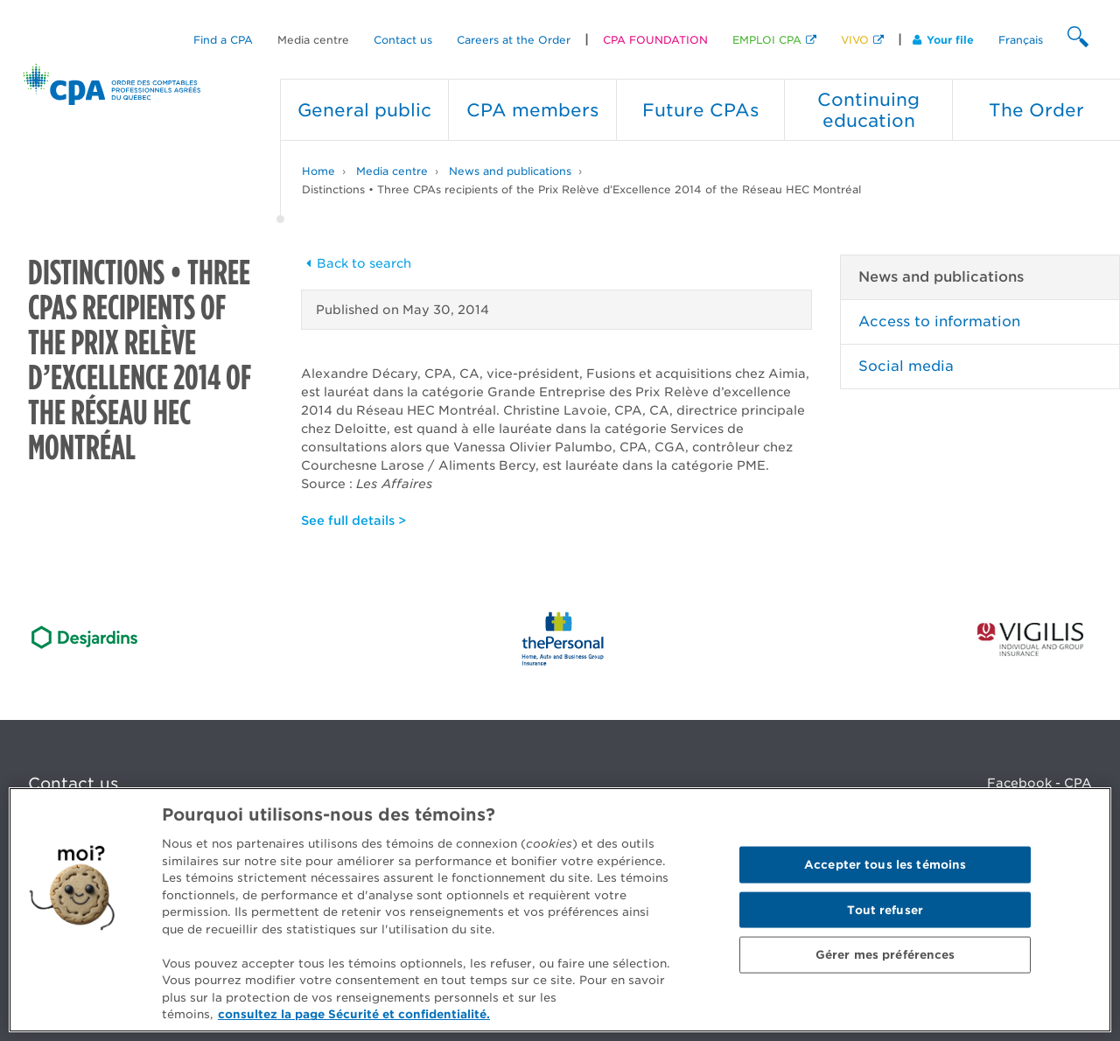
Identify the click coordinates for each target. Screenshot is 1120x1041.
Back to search (356, 263)
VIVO (855, 39)
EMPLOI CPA (767, 39)
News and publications (510, 171)
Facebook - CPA (1039, 783)
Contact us (403, 39)
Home (318, 171)
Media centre (313, 39)
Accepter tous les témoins (885, 864)
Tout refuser (885, 909)
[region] (560, 909)
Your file (943, 39)
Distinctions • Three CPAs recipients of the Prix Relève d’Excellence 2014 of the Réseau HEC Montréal (581, 189)
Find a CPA (223, 39)
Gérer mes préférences (886, 954)
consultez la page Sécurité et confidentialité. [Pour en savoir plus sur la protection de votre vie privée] (354, 1014)
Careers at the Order (513, 39)
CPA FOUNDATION (655, 39)
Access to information (939, 321)
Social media (906, 366)
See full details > (353, 520)
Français (1020, 39)
